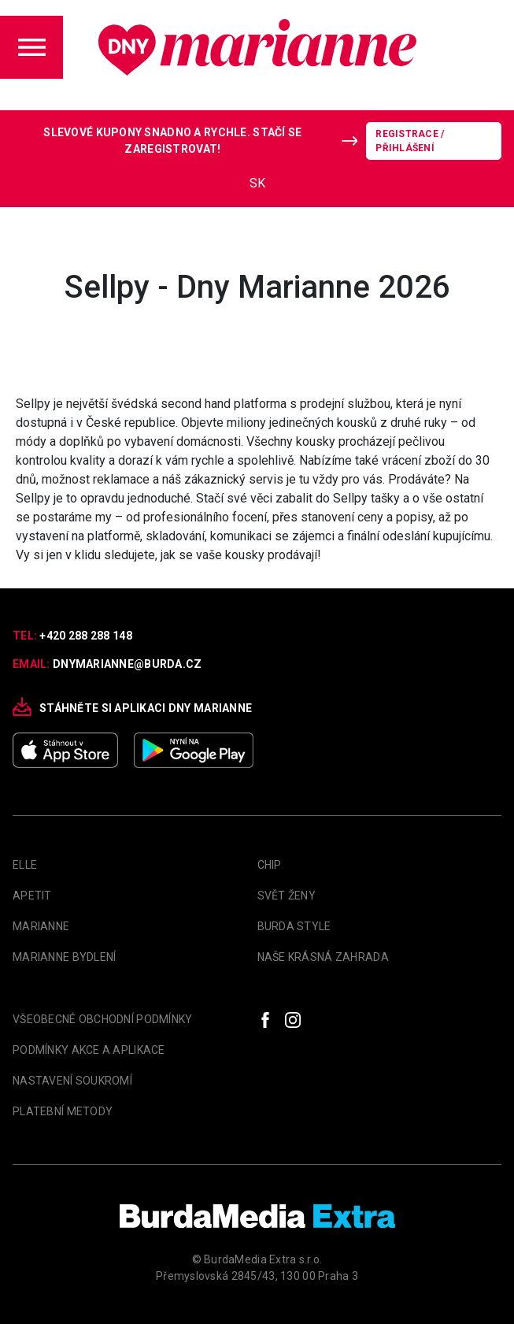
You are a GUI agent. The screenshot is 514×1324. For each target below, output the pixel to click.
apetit (32, 895)
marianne (41, 926)
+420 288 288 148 (85, 635)
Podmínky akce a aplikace (89, 1050)
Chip (269, 865)
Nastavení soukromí (72, 1080)
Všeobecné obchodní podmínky (103, 1019)
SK (257, 183)
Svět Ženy (286, 895)
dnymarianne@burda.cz (127, 664)
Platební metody (63, 1111)
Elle (25, 865)
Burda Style (294, 926)
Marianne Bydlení (64, 957)
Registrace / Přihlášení (409, 141)
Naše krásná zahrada (323, 957)
